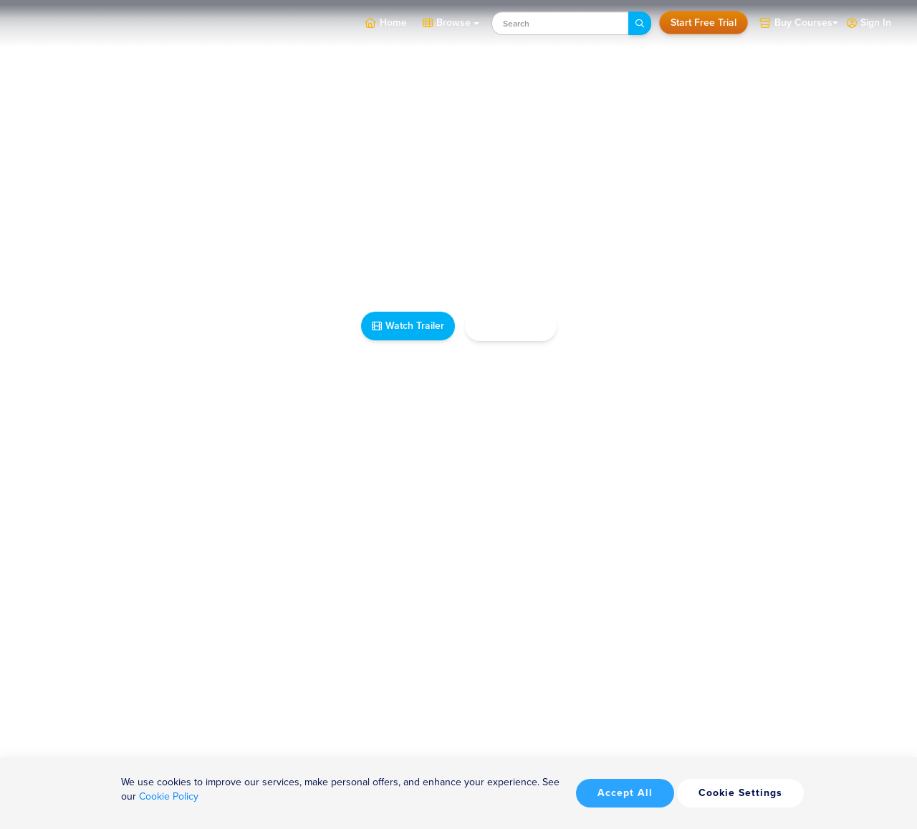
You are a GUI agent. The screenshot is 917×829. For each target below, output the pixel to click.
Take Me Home (510, 325)
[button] (869, 21)
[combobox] (560, 23)
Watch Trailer (408, 325)
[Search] (639, 23)
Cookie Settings (740, 792)
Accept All (625, 792)
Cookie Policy (168, 796)
